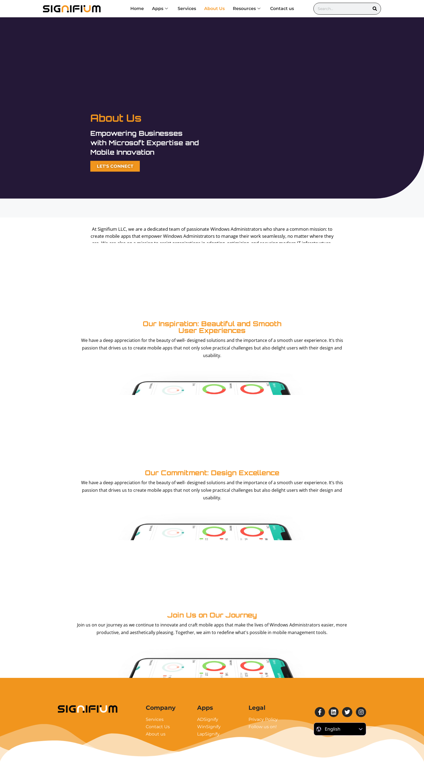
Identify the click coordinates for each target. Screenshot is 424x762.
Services (187, 8)
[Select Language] (340, 729)
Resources (246, 8)
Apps (160, 8)
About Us (214, 8)
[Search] (375, 8)
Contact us (282, 8)
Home (137, 8)
